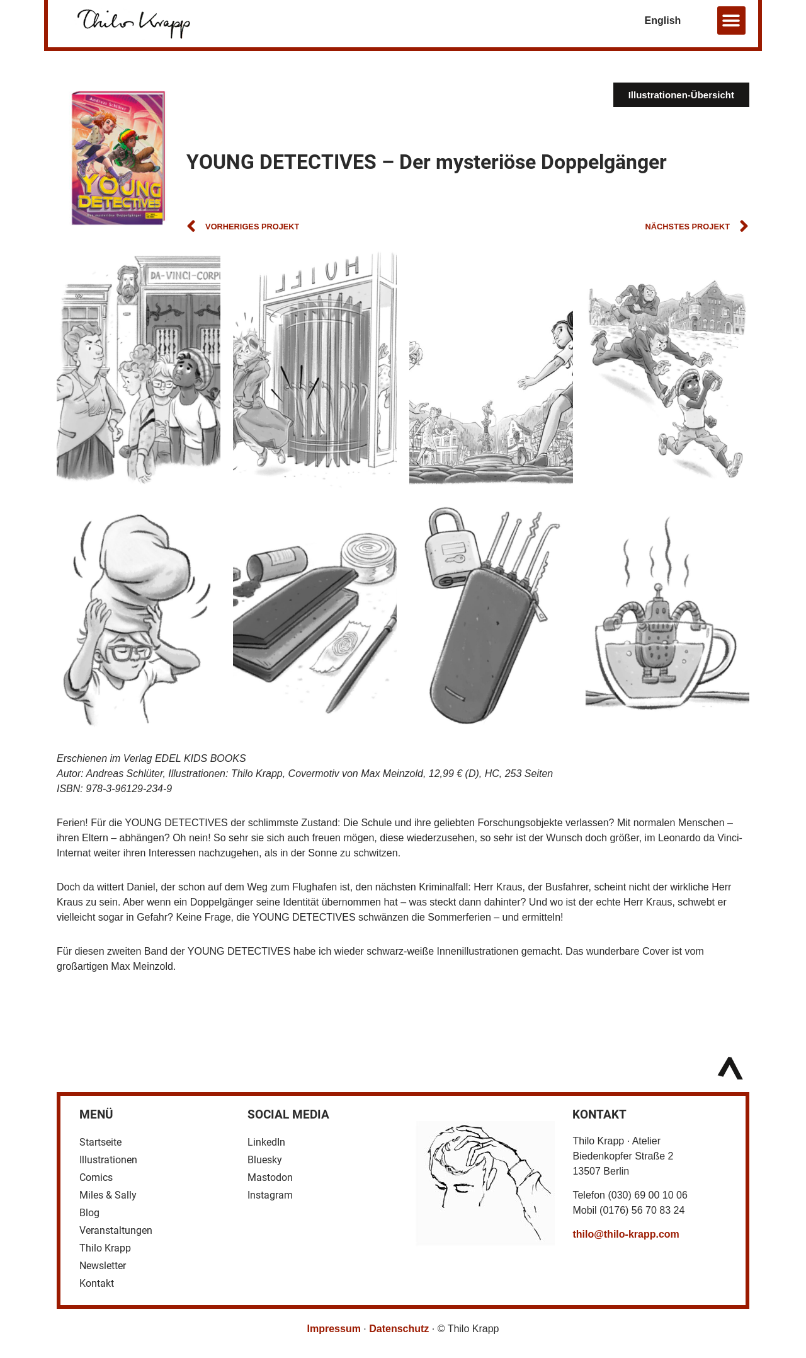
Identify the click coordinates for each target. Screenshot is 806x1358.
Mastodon (270, 1177)
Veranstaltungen (115, 1230)
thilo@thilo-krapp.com (625, 1234)
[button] (731, 20)
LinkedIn (266, 1142)
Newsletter (102, 1266)
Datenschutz (399, 1328)
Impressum (334, 1328)
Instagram (270, 1195)
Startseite (100, 1142)
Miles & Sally (108, 1195)
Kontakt (96, 1283)
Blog (89, 1213)
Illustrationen (108, 1160)
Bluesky (264, 1160)
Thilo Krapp (105, 1248)
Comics (96, 1177)
